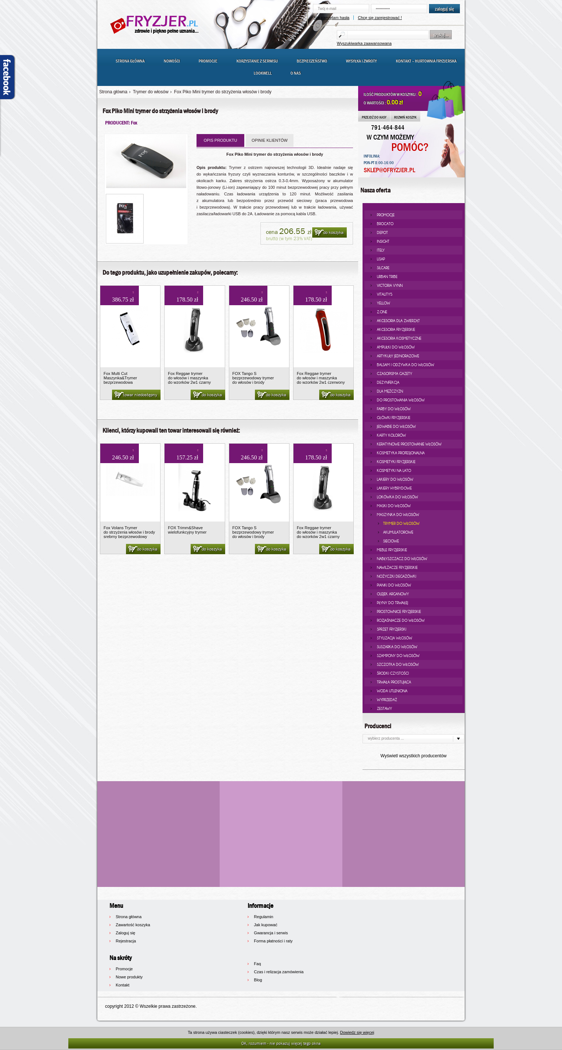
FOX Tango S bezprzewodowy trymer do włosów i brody (253, 378)
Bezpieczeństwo (312, 61)
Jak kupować (265, 925)
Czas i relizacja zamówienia (278, 972)
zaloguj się (444, 9)
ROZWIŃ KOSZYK (405, 117)
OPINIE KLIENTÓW (270, 140)
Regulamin (263, 916)
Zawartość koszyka (133, 925)
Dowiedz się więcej (357, 1032)
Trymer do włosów (151, 91)
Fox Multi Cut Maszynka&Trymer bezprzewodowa (120, 378)
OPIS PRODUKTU (220, 140)
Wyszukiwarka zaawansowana (364, 43)
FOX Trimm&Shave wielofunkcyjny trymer (187, 530)
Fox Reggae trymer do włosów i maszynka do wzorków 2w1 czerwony (321, 378)
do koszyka (328, 233)
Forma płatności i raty (273, 941)
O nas (296, 73)
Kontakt (122, 985)
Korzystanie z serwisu (257, 61)
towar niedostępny (135, 395)
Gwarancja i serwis (271, 933)
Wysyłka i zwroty (361, 61)
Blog (258, 980)
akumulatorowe (398, 532)
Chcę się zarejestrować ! (380, 17)
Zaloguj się (125, 933)
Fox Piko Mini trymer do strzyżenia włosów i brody (222, 91)
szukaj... (440, 35)
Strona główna (130, 61)
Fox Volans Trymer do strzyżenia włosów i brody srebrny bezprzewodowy (129, 532)
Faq (257, 963)
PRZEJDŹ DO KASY (374, 117)
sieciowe (391, 541)
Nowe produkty (129, 977)
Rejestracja (126, 941)
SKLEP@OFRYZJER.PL (389, 170)
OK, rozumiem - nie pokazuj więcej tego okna (281, 1043)
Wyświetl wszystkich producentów (414, 755)
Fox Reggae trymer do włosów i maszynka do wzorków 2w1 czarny (189, 378)
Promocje (208, 61)
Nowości (172, 61)
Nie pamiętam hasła (331, 17)
